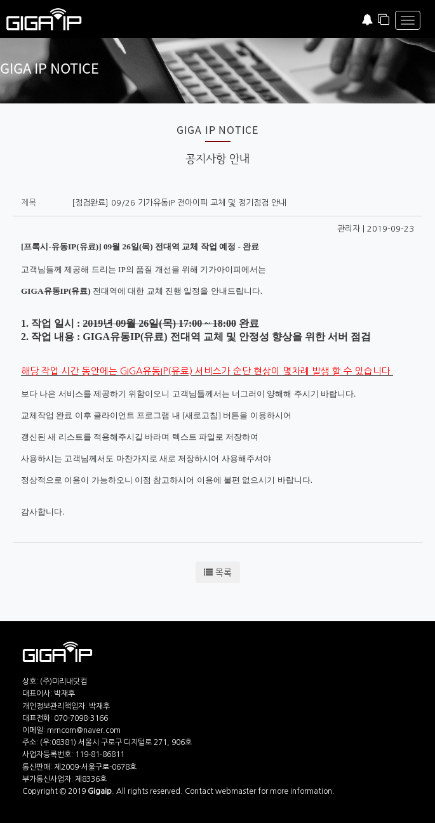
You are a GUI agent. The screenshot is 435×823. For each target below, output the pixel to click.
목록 (218, 572)
